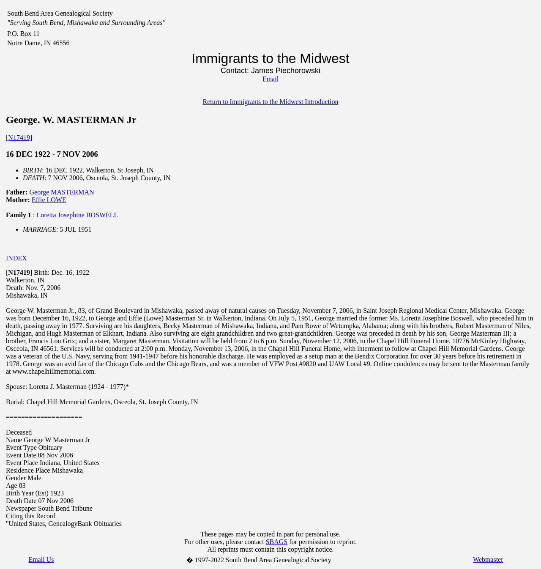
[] (19, 272)
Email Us (41, 559)
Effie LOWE (49, 199)
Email (270, 78)
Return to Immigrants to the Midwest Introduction (271, 101)
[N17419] (19, 137)
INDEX (16, 258)
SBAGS (277, 541)
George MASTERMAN (62, 192)
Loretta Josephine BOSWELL (77, 215)
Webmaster (488, 559)
